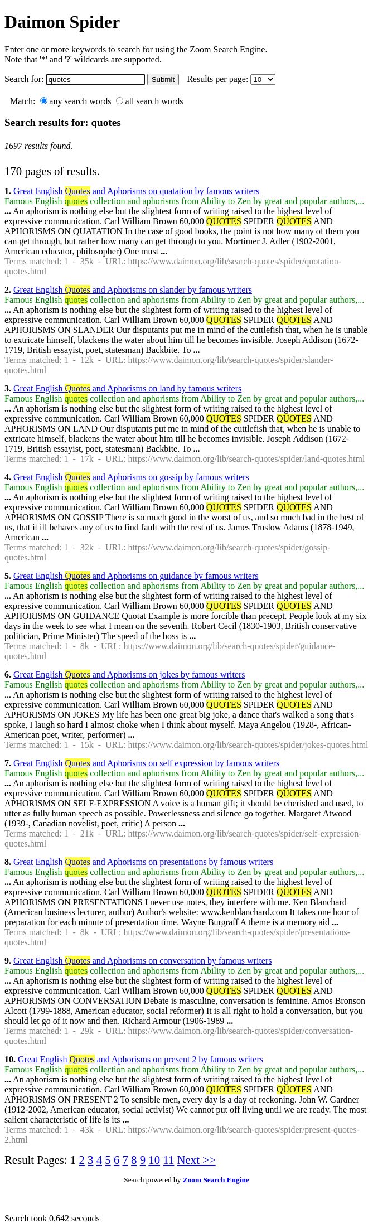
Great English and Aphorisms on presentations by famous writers (143, 862)
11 (168, 1159)
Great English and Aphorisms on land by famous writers (127, 388)
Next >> (196, 1159)
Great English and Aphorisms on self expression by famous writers (146, 763)
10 (154, 1159)
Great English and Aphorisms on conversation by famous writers (142, 960)
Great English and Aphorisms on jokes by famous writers (129, 674)
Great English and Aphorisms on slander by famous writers (132, 289)
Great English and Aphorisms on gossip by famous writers (131, 477)
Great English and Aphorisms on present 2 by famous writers (140, 1059)
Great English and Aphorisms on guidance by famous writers (135, 576)
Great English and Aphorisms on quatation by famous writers (136, 191)
